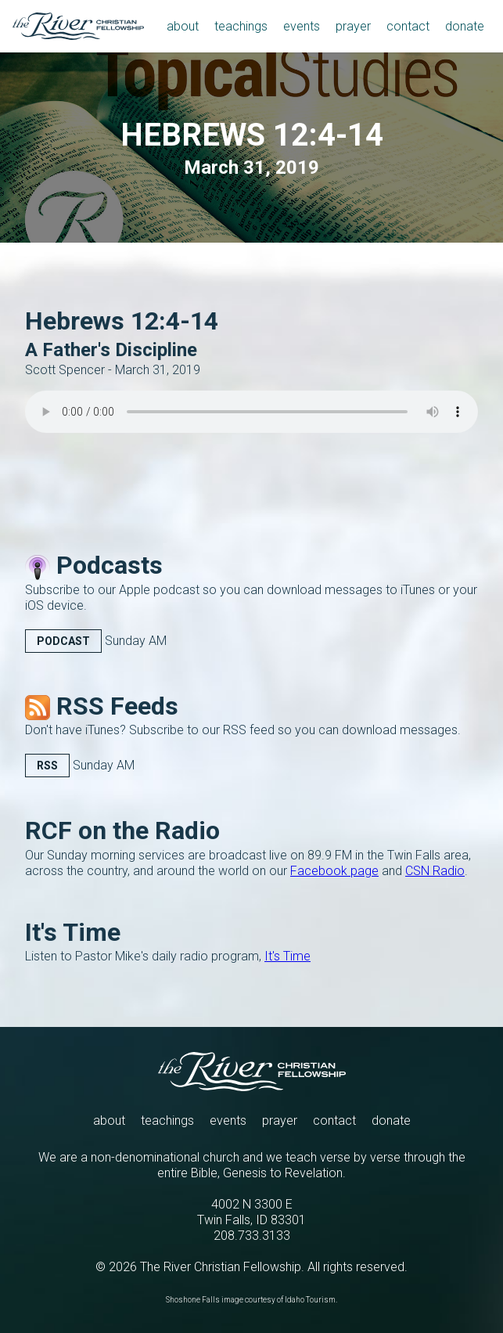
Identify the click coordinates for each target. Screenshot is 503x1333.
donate (391, 1120)
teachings (167, 1120)
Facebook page (334, 870)
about (109, 1120)
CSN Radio (435, 870)
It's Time (287, 956)
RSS (47, 765)
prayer (279, 1120)
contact (334, 1120)
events (228, 1120)
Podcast (63, 641)
